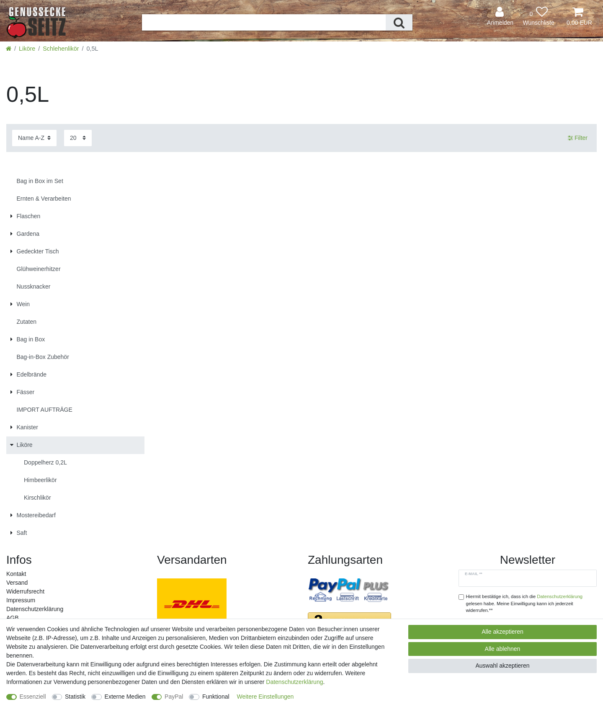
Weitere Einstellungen (265, 696)
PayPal (174, 696)
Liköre (27, 48)
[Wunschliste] (538, 16)
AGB (12, 617)
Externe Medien (125, 696)
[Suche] (399, 22)
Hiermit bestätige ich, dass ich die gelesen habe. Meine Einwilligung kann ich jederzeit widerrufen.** (524, 603)
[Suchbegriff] (264, 22)
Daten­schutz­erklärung (34, 609)
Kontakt (16, 573)
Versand (17, 582)
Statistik (75, 696)
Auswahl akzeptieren (502, 665)
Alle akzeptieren (502, 631)
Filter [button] (578, 138)
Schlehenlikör (61, 48)
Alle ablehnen (503, 648)
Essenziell (33, 696)
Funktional (215, 696)
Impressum (20, 600)
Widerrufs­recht (25, 591)
